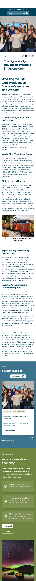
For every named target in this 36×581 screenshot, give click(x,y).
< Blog (4, 56)
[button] (32, 439)
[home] (1, 4)
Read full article (10, 430)
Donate (7, 531)
